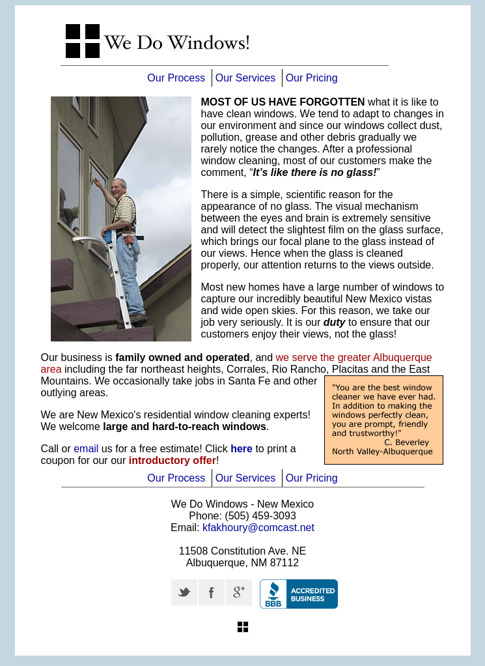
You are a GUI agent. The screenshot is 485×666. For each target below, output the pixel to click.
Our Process (176, 77)
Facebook (212, 592)
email (86, 448)
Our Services (245, 77)
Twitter (184, 592)
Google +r (239, 592)
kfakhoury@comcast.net (258, 527)
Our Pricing (312, 77)
